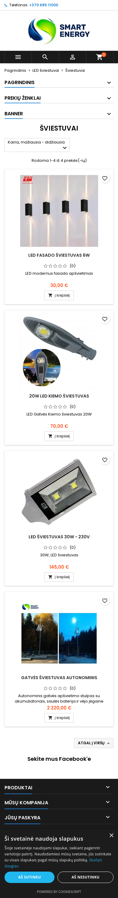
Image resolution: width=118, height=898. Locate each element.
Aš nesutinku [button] (86, 877)
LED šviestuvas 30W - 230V (59, 537)
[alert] (59, 863)
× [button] (111, 835)
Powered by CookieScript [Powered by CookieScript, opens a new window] (59, 891)
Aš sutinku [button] (29, 877)
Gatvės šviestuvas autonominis (59, 678)
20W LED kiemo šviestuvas (59, 396)
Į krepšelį (59, 295)
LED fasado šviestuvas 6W (59, 255)
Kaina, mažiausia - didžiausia (38, 145)
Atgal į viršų (94, 743)
